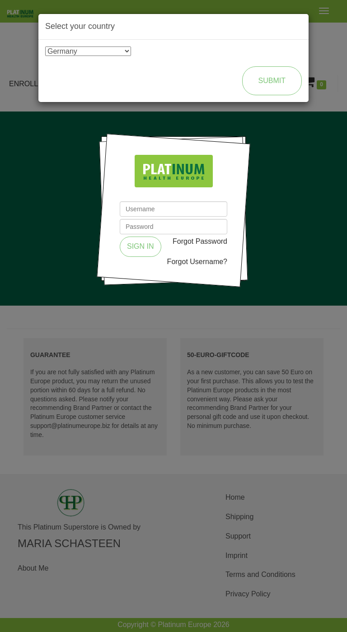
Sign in (140, 246)
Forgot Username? (197, 261)
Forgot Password (200, 241)
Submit (272, 80)
